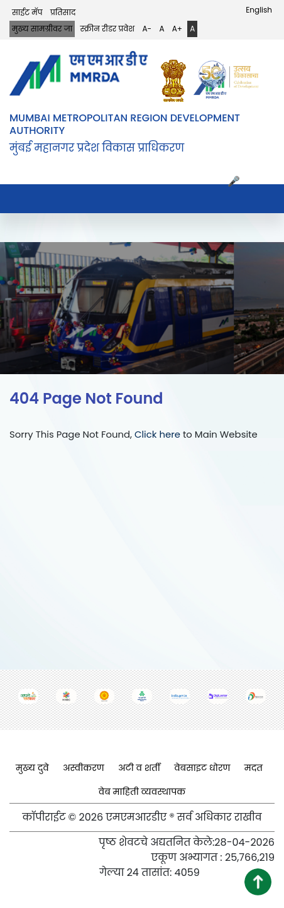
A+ (177, 28)
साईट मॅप (27, 12)
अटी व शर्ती (139, 767)
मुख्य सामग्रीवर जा (42, 28)
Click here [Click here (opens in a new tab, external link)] (157, 434)
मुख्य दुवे (32, 767)
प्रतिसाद (62, 12)
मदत (253, 767)
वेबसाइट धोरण (202, 767)
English (259, 9)
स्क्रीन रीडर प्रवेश (107, 28)
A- (146, 28)
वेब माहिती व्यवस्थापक (142, 791)
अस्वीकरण (83, 767)
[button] (257, 881)
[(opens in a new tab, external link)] (176, 81)
